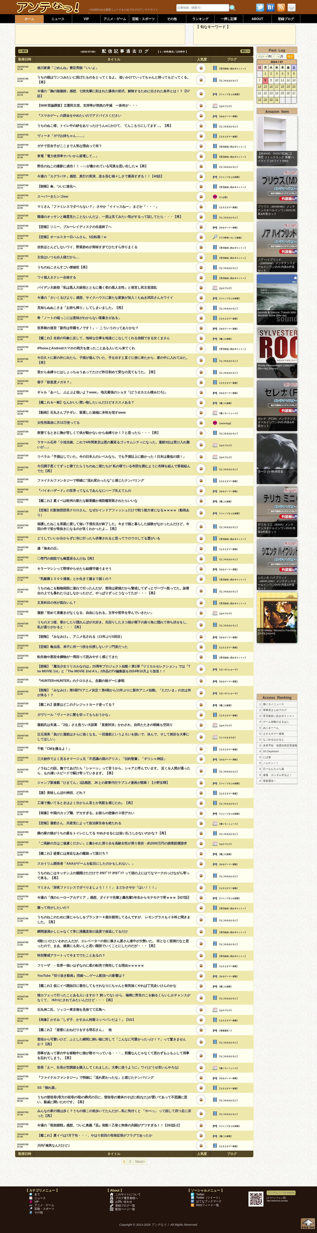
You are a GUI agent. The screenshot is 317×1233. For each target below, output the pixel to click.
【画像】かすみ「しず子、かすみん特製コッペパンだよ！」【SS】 (86, 1019)
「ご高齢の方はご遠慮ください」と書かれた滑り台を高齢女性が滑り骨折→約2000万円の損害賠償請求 (112, 843)
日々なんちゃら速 (273, 769)
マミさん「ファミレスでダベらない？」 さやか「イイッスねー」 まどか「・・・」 (98, 206)
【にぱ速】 (223, 197)
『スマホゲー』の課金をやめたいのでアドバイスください (79, 115)
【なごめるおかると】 (228, 80)
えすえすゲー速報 (273, 733)
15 (265, 86)
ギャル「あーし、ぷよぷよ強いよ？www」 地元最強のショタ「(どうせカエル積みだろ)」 (102, 392)
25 (282, 92)
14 (259, 86)
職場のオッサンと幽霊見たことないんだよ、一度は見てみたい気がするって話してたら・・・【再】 (110, 216)
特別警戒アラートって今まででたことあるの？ (71, 955)
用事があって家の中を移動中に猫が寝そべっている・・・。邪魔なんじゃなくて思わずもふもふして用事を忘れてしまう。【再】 (113, 1055)
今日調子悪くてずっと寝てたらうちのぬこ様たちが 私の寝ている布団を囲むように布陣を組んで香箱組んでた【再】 (113, 468)
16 (271, 86)
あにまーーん (271, 728)
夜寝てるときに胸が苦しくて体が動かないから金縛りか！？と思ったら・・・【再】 (98, 432)
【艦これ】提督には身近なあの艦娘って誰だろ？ (72, 853)
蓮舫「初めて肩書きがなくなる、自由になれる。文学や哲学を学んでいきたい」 (95, 612)
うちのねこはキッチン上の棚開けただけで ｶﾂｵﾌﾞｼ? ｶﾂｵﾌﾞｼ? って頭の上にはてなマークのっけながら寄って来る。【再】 (113, 875)
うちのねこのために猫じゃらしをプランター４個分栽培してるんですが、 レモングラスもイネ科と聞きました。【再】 (113, 919)
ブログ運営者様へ (126, 1198)
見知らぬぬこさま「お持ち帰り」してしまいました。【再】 (81, 307)
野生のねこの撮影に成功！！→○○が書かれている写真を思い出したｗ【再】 (92, 166)
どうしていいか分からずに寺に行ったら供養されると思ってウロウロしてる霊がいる (98, 538)
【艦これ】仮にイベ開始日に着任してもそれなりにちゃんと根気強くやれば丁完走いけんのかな (106, 985)
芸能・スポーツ (143, 19)
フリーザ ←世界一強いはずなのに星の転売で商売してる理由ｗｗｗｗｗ (90, 965)
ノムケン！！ (271, 763)
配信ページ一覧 (125, 1209)
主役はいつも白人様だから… (58, 257)
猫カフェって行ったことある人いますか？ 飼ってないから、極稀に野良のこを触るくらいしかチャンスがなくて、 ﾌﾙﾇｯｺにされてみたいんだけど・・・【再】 (113, 998)
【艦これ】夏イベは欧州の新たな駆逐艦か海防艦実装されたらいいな (87, 500)
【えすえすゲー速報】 (228, 137)
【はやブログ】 (225, 106)
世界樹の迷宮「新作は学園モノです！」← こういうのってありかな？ (87, 328)
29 (265, 99)
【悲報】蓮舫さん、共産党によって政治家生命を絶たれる (79, 823)
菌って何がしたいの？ (53, 907)
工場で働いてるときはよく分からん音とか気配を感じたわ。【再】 (85, 803)
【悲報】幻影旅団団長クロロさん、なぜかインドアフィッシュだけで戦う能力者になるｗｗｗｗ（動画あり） (113, 512)
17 (276, 86)
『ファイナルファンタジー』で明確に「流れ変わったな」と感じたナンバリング (95, 1077)
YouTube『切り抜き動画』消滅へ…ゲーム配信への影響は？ (81, 975)
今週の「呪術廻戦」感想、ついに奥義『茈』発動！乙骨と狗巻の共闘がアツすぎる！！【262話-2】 (109, 1125)
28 (259, 99)
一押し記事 (229, 19)
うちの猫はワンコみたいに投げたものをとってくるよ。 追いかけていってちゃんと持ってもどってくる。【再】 (113, 80)
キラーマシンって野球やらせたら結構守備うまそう (74, 568)
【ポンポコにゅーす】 (228, 669)
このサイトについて (128, 1194)
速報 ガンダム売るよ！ (277, 775)
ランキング (200, 19)
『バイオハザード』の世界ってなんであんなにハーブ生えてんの (84, 490)
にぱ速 (267, 757)
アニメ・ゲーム (115, 19)
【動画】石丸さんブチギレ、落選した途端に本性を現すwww (81, 412)
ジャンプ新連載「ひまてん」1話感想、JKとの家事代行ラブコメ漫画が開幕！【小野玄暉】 (103, 782)
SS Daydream (271, 751)
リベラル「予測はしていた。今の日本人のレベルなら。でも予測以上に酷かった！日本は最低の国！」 (111, 456)
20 (294, 86)
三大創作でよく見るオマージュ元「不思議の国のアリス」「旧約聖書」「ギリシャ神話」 (102, 759)
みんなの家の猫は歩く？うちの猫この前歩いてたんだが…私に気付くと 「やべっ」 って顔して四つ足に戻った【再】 (114, 1113)
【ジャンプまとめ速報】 (229, 94)
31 (276, 99)
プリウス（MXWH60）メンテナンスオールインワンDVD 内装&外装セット (276, 210)
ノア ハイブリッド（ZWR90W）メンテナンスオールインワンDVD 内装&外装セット (276, 265)
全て (37, 1194)
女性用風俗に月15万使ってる (58, 422)
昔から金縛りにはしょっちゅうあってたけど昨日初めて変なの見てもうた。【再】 (97, 372)
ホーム (29, 19)
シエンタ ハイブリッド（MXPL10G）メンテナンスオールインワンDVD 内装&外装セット (277, 583)
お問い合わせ (123, 1201)
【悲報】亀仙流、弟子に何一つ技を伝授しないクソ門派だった (82, 646)
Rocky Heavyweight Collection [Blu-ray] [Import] (276, 367)
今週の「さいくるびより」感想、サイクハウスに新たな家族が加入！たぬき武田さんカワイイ (105, 297)
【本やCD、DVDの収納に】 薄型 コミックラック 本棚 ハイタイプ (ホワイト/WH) (276, 157)
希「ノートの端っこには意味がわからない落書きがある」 (79, 318)
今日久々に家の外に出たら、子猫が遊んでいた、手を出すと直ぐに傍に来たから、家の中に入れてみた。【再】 (113, 360)
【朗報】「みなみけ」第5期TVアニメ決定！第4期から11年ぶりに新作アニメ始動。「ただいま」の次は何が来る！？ (114, 693)
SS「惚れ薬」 (47, 1087)
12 (288, 80)
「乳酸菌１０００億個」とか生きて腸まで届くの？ (74, 578)
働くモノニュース (273, 704)
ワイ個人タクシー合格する (56, 277)
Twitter (200, 1194)
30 (271, 99)
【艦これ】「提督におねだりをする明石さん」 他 (74, 1030)
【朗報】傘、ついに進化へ (56, 186)
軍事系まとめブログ (275, 710)
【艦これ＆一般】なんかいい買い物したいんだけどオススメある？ (85, 402)
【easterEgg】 (225, 423)
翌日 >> (245, 51)
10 (276, 80)
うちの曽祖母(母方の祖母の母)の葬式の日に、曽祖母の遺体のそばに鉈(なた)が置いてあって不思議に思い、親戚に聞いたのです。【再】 (112, 1099)
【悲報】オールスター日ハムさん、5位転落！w (71, 237)
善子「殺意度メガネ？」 (55, 382)
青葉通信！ (269, 781)
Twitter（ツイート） (208, 1197)
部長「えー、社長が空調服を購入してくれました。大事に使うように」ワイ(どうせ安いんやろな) (108, 1067)
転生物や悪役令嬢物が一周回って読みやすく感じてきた (77, 657)
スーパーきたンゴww (52, 196)
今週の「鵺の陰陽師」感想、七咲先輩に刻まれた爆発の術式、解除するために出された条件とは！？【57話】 (113, 93)
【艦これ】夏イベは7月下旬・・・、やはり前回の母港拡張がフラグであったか (94, 1135)
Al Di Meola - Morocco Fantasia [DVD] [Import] (277, 632)
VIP (86, 19)
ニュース (57, 19)
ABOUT (257, 19)
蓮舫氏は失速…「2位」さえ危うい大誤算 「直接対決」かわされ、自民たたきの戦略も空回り (104, 725)
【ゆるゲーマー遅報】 (228, 116)
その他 (172, 19)
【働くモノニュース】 (228, 413)
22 (265, 92)
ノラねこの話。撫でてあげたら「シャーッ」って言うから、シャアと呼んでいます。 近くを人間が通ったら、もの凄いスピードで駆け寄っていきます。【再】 (113, 771)
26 (288, 92)
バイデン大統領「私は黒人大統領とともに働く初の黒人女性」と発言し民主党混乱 (97, 287)
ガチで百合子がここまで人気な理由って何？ (69, 146)
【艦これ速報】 (225, 339)
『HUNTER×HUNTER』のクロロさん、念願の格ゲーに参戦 (80, 680)
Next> (140, 1162)
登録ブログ (286, 19)
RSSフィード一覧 (207, 1205)
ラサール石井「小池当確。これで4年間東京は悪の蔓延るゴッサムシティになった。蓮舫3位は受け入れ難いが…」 (113, 445)
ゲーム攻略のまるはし (276, 721)
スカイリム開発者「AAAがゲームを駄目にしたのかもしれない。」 (86, 863)
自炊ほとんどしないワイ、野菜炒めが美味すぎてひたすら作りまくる (87, 247)
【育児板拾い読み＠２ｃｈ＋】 (232, 69)
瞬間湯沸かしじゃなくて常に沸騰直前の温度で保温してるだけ (82, 931)
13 (294, 80)
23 (271, 92)
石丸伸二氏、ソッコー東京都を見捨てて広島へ (71, 1009)
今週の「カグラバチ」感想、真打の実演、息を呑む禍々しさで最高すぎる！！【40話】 (100, 176)
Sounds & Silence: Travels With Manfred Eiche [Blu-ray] (277, 314)
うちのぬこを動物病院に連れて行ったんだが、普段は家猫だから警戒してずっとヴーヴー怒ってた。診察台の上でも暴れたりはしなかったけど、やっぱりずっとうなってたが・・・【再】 (113, 591)
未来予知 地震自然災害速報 (280, 745)
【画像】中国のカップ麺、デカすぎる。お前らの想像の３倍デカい (85, 813)
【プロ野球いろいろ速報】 (230, 238)
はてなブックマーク (209, 1201)
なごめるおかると (273, 739)
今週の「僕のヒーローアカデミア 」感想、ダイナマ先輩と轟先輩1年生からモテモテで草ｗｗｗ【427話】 (114, 897)
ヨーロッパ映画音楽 (270, 471)
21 (259, 92)
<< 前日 (23, 51)
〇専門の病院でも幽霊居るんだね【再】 (66, 558)
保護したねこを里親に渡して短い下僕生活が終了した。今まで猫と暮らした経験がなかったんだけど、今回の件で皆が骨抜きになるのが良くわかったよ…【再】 (113, 526)
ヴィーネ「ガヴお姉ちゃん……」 (61, 136)
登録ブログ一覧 (125, 1205)
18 (282, 86)
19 (288, 86)
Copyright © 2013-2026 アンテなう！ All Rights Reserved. (158, 1224)
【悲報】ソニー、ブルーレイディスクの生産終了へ (74, 227)
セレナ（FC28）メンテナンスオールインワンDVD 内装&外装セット (277, 422)
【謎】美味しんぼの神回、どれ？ (61, 792)
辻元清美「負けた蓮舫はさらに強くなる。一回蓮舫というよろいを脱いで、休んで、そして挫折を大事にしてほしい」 (113, 737)
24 (276, 92)
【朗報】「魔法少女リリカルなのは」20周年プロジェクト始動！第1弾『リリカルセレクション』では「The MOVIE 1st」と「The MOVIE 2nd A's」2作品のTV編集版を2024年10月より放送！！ (113, 669)
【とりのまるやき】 (227, 737)
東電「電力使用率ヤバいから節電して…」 (68, 156)
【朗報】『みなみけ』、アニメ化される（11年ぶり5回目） (80, 636)
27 (294, 92)
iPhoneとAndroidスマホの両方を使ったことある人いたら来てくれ (86, 348)
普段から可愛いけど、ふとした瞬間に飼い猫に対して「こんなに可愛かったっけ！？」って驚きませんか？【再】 (111, 1042)
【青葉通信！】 (225, 1031)
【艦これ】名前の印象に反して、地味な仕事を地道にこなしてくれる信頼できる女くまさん (103, 338)
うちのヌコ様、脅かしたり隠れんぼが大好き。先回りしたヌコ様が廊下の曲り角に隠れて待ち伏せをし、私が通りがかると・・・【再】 (113, 625)
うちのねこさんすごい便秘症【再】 (63, 267)
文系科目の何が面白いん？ (56, 602)
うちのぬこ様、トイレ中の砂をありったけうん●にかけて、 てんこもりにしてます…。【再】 (105, 125)
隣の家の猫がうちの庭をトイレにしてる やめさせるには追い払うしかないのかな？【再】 (102, 833)
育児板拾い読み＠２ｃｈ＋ (279, 716)
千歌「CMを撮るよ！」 (54, 748)
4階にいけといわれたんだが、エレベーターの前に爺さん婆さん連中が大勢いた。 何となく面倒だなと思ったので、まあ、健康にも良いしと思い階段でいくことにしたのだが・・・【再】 (113, 943)
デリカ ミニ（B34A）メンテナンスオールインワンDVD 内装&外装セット (276, 528)
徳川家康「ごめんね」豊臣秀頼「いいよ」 (68, 68)
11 (282, 80)
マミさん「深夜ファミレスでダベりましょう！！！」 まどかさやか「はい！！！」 (97, 887)
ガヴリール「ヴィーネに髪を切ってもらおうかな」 (74, 714)
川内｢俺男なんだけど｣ (53, 1145)
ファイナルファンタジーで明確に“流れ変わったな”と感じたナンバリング (90, 480)
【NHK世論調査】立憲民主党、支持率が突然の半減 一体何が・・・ (87, 105)
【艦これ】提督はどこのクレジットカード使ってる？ (76, 704)
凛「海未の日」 (48, 548)
